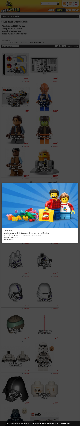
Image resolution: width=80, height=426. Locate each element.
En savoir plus (65, 423)
